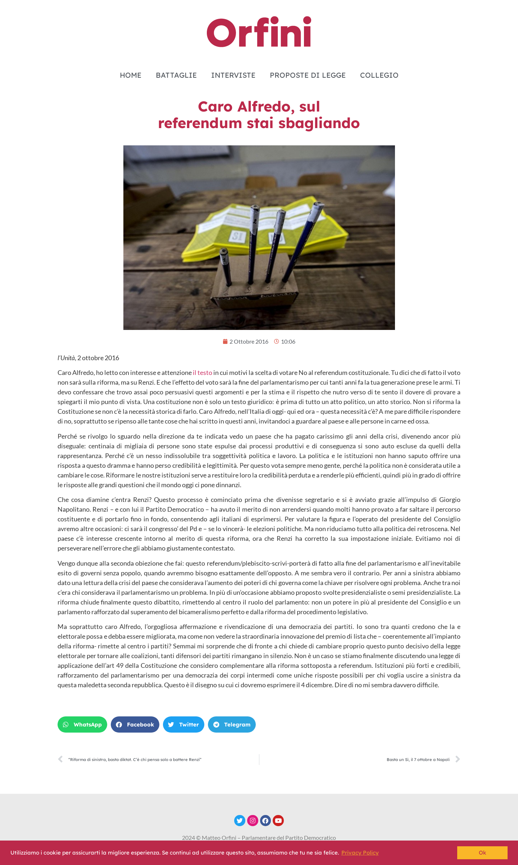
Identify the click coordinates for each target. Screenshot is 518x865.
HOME (130, 75)
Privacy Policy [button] (360, 852)
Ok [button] (482, 852)
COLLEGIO (379, 75)
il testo (202, 372)
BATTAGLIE (176, 75)
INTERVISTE (233, 75)
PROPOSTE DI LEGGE (308, 75)
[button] (82, 724)
